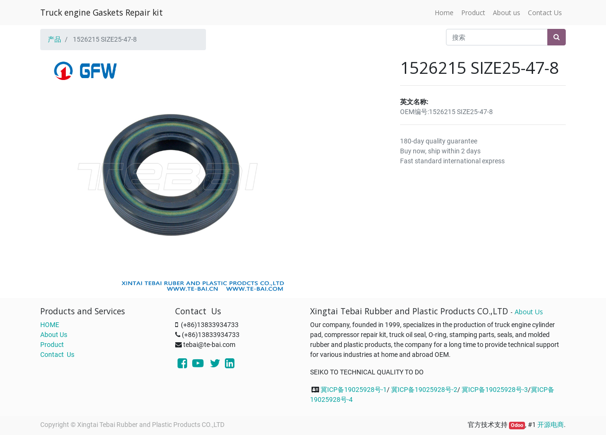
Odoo (517, 425)
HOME (49, 324)
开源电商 (550, 424)
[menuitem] (444, 12)
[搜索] (556, 37)
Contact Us (57, 354)
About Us (53, 334)
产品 (54, 39)
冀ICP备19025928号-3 (495, 389)
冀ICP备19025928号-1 (354, 389)
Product (52, 344)
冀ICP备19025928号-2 (424, 389)
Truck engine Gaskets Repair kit (101, 12)
